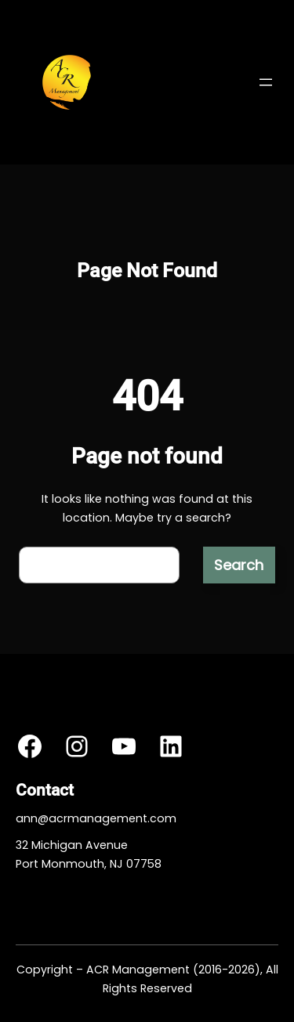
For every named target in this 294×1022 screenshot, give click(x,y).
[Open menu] (265, 82)
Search (238, 565)
